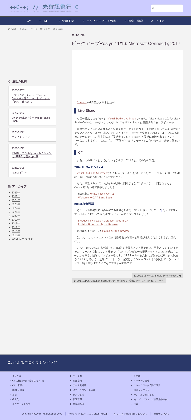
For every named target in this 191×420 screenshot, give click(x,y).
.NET (44, 21)
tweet (12, 29)
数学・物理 (133, 21)
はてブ (45, 29)
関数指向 (76, 380)
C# (29, 21)
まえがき (15, 376)
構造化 (14, 399)
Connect (82, 102)
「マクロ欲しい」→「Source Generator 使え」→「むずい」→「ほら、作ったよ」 (31, 98)
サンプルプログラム (142, 394)
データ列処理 (78, 385)
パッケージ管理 (139, 380)
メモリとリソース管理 (82, 390)
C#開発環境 (16, 390)
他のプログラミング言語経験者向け (150, 399)
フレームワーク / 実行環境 (145, 385)
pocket (58, 29)
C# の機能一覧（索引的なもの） (27, 380)
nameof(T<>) (19, 172)
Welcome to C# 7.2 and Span (95, 197)
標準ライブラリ (139, 390)
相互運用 (76, 399)
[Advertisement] (127, 75)
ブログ (157, 21)
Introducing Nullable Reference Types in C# (103, 220)
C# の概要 (16, 385)
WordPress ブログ (22, 239)
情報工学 (66, 21)
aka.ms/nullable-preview (115, 231)
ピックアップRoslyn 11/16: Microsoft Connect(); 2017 (126, 43)
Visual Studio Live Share (122, 118)
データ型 (76, 376)
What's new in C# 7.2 (101, 193)
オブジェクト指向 (19, 404)
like (34, 29)
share (23, 29)
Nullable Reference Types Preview (98, 224)
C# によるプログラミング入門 (32, 363)
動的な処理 (77, 394)
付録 (134, 404)
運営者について (161, 413)
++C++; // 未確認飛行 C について (130, 413)
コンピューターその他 (99, 21)
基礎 (13, 394)
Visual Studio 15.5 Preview (92, 173)
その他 (135, 376)
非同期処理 (77, 404)
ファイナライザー (22, 137)
